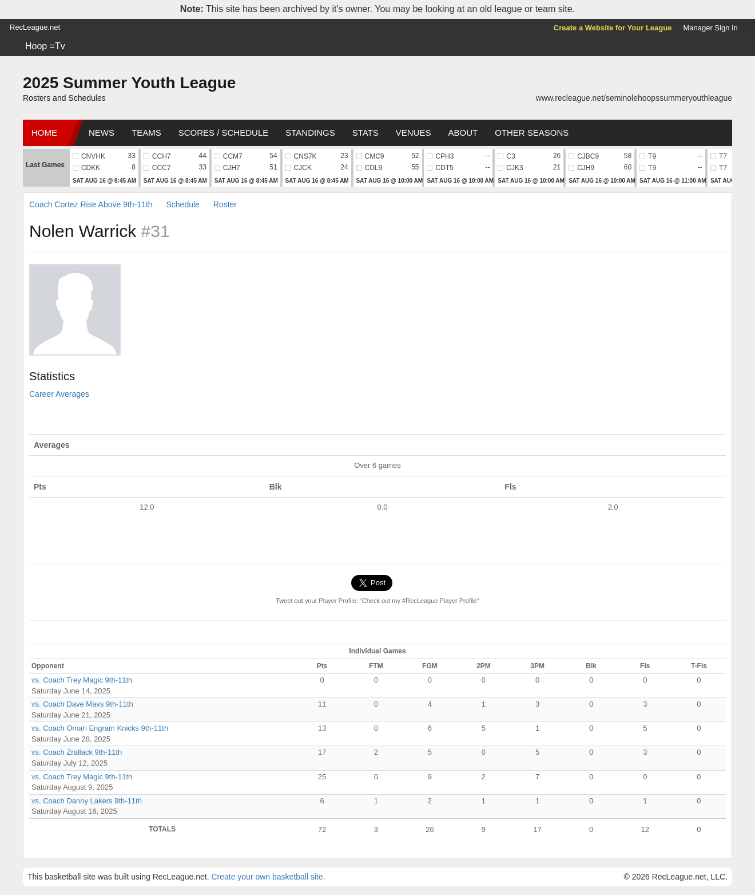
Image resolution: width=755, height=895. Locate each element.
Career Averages (59, 394)
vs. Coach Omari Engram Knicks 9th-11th (99, 728)
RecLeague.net (35, 27)
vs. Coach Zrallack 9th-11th (76, 752)
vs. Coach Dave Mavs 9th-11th (82, 704)
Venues (413, 132)
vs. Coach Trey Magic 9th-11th (81, 680)
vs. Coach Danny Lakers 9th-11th (86, 801)
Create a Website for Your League (613, 27)
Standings (310, 132)
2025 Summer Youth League (129, 83)
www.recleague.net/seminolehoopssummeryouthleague (634, 97)
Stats (365, 132)
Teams (146, 132)
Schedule (182, 204)
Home (44, 132)
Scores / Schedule (223, 132)
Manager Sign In (710, 27)
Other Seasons (532, 132)
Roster (225, 204)
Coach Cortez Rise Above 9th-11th (91, 204)
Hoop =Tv (45, 46)
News (101, 132)
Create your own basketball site (267, 876)
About (463, 132)
